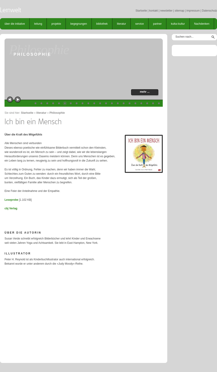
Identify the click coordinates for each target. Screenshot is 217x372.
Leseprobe (11, 199)
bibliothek (102, 23)
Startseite (141, 10)
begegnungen (78, 23)
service (139, 23)
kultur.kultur (178, 23)
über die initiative (15, 23)
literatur (121, 23)
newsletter (166, 10)
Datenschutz (209, 10)
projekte (56, 23)
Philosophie (57, 112)
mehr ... (145, 91)
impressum (193, 10)
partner (157, 23)
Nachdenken (201, 23)
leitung (38, 23)
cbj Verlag (11, 208)
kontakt (153, 10)
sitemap (179, 10)
